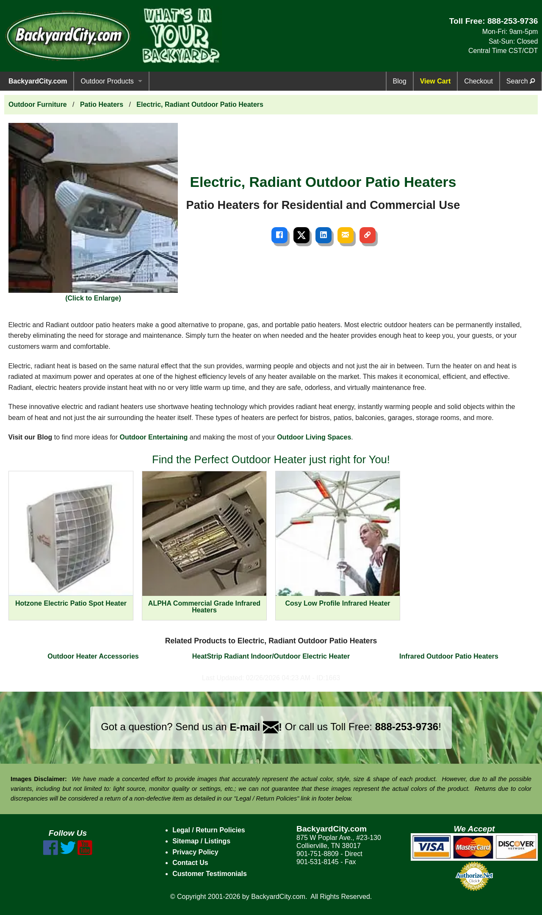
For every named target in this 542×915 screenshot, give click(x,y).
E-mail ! (256, 727)
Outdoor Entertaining (154, 437)
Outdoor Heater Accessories (92, 656)
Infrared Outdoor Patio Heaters (448, 656)
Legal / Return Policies (208, 830)
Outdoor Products (106, 81)
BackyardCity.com (37, 81)
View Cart (435, 81)
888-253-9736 (512, 21)
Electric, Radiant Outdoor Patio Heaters (199, 104)
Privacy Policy (195, 852)
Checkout (478, 81)
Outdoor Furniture (37, 104)
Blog (399, 81)
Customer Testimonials (209, 873)
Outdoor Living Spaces (314, 437)
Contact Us (190, 862)
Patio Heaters (101, 104)
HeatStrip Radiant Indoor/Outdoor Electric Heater (271, 656)
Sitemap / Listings (201, 841)
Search (520, 81)
